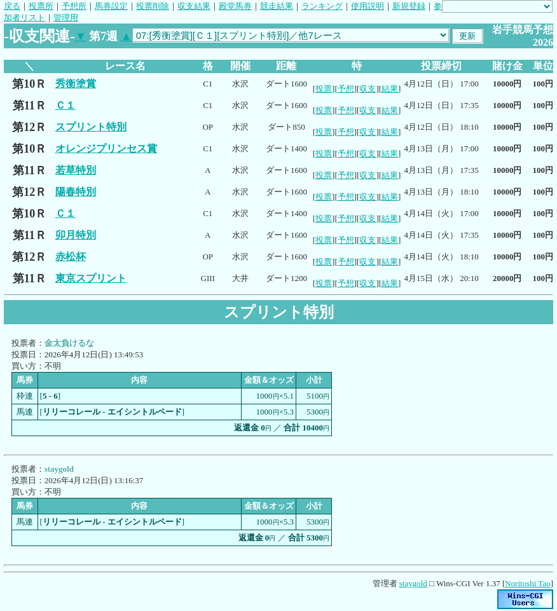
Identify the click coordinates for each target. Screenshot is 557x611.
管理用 (65, 17)
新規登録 (408, 6)
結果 (390, 88)
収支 (367, 88)
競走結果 (276, 6)
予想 (346, 88)
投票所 (41, 6)
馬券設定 (111, 6)
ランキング (322, 6)
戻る (12, 6)
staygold (413, 583)
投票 (323, 88)
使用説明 (367, 6)
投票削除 (152, 6)
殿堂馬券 (235, 6)
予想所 (74, 6)
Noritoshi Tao (527, 583)
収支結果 (193, 6)
